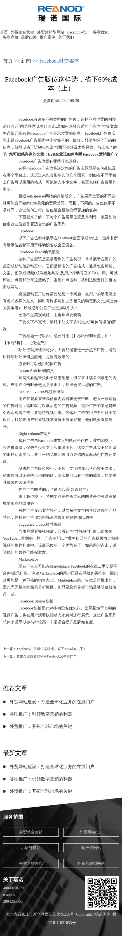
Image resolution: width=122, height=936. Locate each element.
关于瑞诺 (13, 879)
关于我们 (66, 37)
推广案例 (47, 37)
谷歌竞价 (10, 37)
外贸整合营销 (22, 32)
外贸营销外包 (31, 863)
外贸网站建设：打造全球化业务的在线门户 (52, 701)
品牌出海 (29, 37)
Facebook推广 (78, 32)
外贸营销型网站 (50, 32)
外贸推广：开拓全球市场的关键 (41, 726)
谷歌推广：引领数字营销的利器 (41, 714)
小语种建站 (31, 848)
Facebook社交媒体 (59, 61)
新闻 (26, 61)
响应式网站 (91, 848)
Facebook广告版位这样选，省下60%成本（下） (52, 649)
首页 (4, 32)
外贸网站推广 (91, 832)
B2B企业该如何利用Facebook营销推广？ (47, 656)
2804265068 (13, 901)
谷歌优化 (101, 32)
